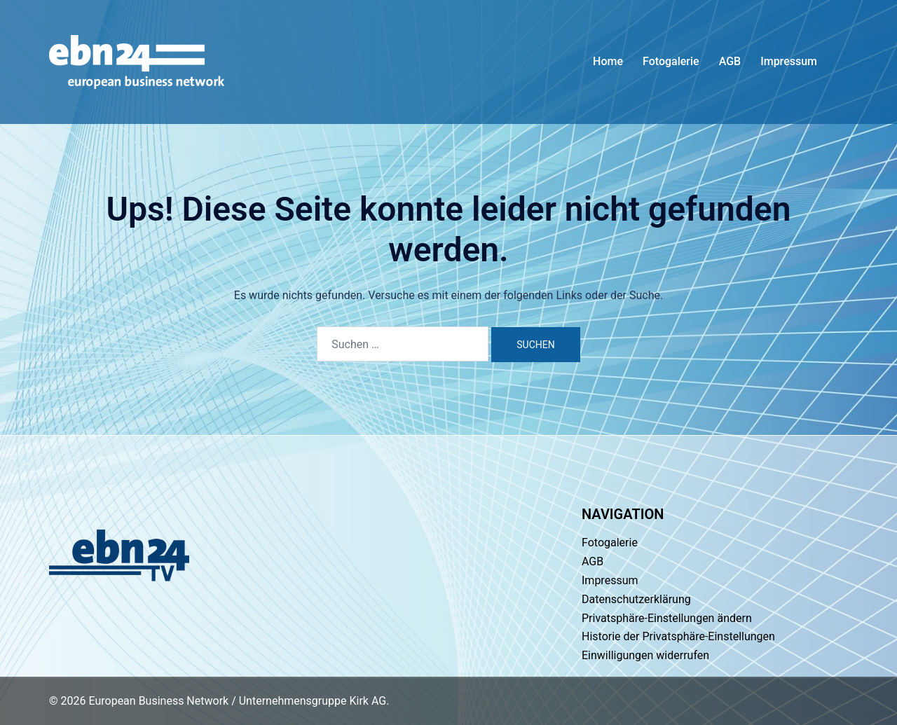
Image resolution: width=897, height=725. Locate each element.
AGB (730, 61)
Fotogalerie (671, 61)
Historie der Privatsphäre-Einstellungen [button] (678, 636)
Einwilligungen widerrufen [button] (645, 655)
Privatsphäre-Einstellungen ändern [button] (667, 618)
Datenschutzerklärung (636, 599)
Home (608, 61)
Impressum (788, 61)
